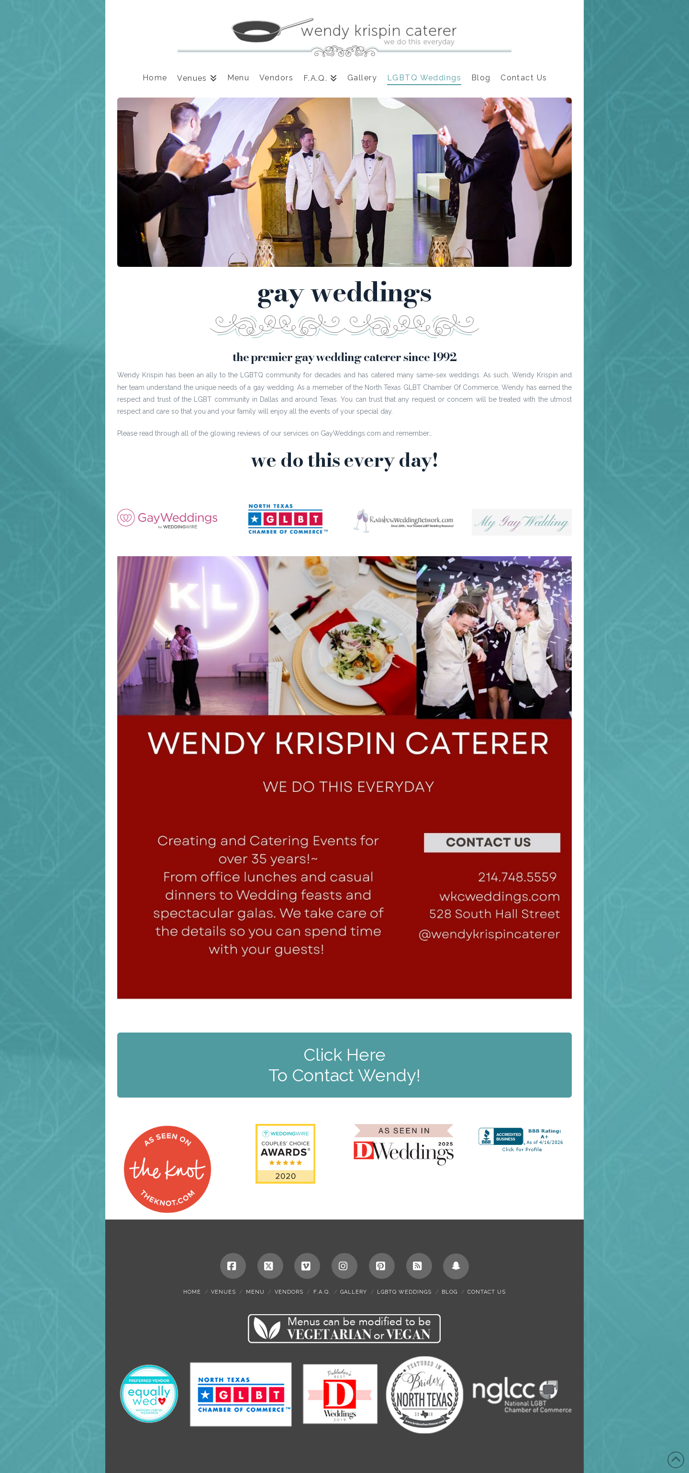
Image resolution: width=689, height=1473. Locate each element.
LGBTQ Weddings (404, 1292)
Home (192, 1292)
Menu (255, 1292)
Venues (223, 1292)
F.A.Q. (322, 1292)
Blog (449, 1292)
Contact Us (486, 1292)
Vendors (289, 1292)
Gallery (353, 1292)
